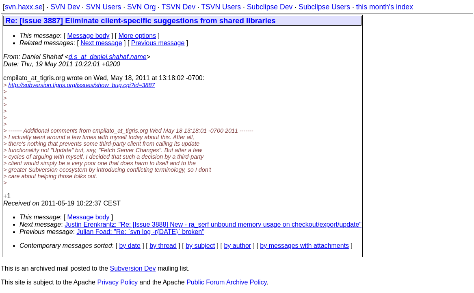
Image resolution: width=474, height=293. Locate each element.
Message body (88, 35)
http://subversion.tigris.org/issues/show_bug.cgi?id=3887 (81, 85)
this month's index (384, 7)
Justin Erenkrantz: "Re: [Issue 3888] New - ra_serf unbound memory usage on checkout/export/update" (213, 224)
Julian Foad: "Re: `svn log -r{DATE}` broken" (140, 231)
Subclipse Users (324, 7)
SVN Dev (65, 7)
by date (129, 245)
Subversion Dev (133, 268)
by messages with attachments (304, 245)
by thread (163, 245)
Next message (101, 42)
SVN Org (141, 7)
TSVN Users (221, 7)
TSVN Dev (178, 7)
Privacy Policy (117, 282)
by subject (200, 245)
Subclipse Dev (269, 7)
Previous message (158, 42)
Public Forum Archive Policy (226, 282)
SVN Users (103, 7)
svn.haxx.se (24, 7)
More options (137, 35)
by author (237, 245)
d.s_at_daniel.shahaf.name (108, 56)
